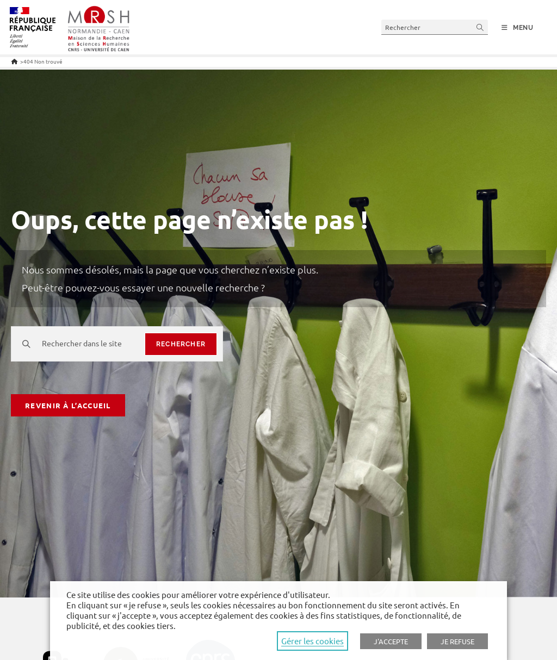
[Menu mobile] (518, 28)
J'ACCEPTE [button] (391, 641)
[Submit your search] (480, 27)
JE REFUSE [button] (457, 641)
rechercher (181, 344)
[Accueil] (14, 61)
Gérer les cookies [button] (312, 641)
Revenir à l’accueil (68, 405)
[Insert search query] (434, 27)
